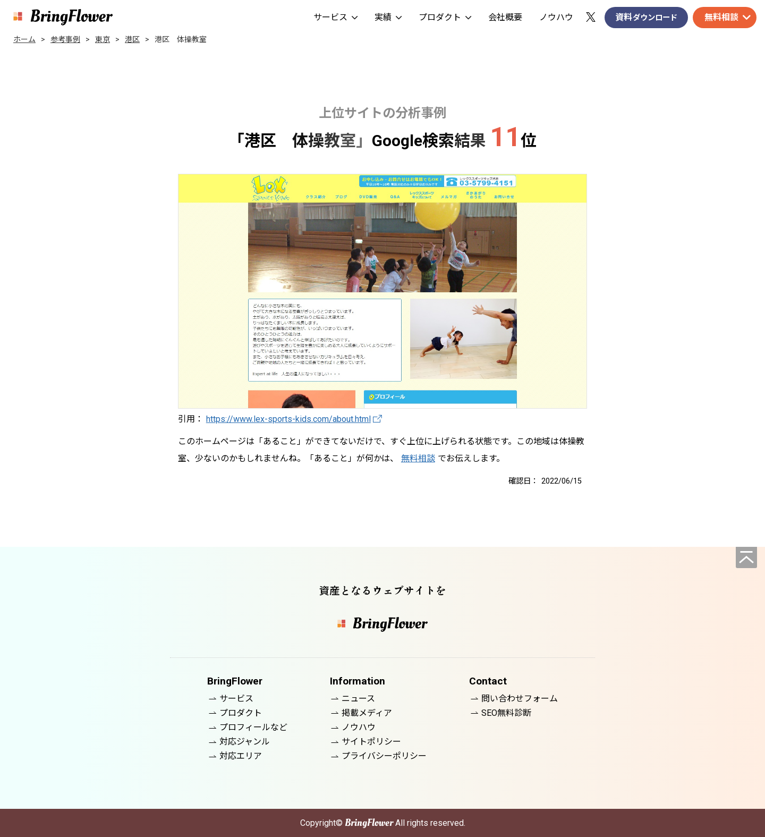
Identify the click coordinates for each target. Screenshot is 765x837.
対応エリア (240, 756)
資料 (646, 18)
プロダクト (445, 17)
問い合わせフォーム (519, 699)
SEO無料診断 (506, 713)
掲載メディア (367, 713)
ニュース (358, 699)
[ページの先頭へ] (746, 557)
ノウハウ (556, 17)
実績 (388, 17)
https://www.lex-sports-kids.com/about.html (288, 419)
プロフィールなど (253, 727)
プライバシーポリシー (384, 756)
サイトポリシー (371, 742)
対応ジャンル (244, 742)
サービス (335, 17)
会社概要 (505, 17)
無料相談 (721, 17)
